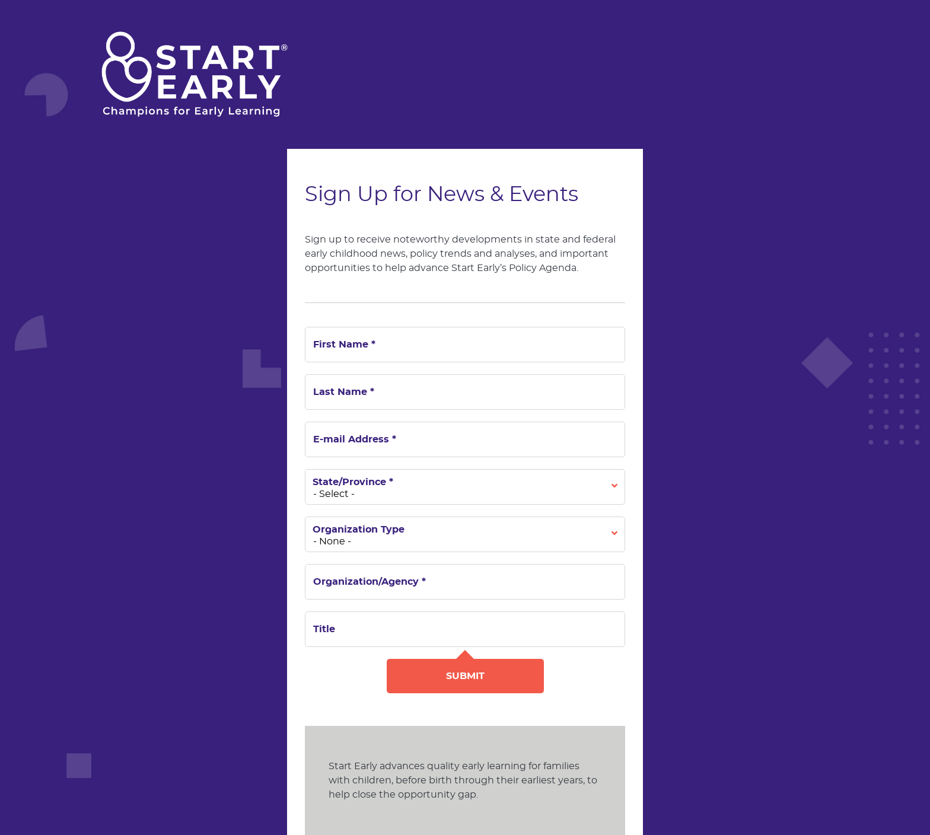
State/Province (353, 482)
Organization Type (359, 529)
